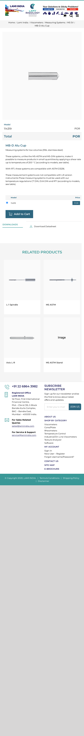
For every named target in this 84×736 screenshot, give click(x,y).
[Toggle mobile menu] (77, 15)
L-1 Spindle (12, 304)
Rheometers (50, 430)
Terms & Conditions (49, 478)
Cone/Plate (50, 427)
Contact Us (51, 461)
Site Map (49, 465)
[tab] (12, 224)
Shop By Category (55, 420)
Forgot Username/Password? (59, 457)
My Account (51, 446)
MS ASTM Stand (54, 362)
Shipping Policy (71, 478)
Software (48, 443)
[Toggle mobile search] (71, 15)
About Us (50, 416)
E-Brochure (51, 469)
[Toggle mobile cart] (64, 15)
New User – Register (54, 453)
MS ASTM (51, 304)
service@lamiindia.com (24, 435)
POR (76, 203)
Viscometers (50, 424)
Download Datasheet (45, 226)
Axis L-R (10, 362)
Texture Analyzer (52, 439)
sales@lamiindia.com (23, 426)
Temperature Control (55, 433)
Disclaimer (43, 481)
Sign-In (48, 450)
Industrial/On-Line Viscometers (60, 436)
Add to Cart (22, 214)
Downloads (10, 224)
